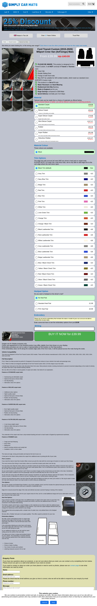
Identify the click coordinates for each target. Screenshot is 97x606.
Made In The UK (21, 35)
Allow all (44, 602)
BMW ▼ (16, 12)
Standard (19, 332)
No (18, 335)
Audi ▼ (6, 12)
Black (23, 332)
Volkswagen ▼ (62, 12)
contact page (74, 565)
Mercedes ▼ (49, 12)
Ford (5, 42)
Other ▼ (90, 12)
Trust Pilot (76, 35)
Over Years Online (48, 35)
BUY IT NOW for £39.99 (64, 334)
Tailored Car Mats (23, 42)
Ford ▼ (25, 12)
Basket (91, 4)
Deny (53, 602)
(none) (21, 337)
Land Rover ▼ (36, 12)
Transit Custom (12, 42)
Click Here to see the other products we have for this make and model (63, 45)
